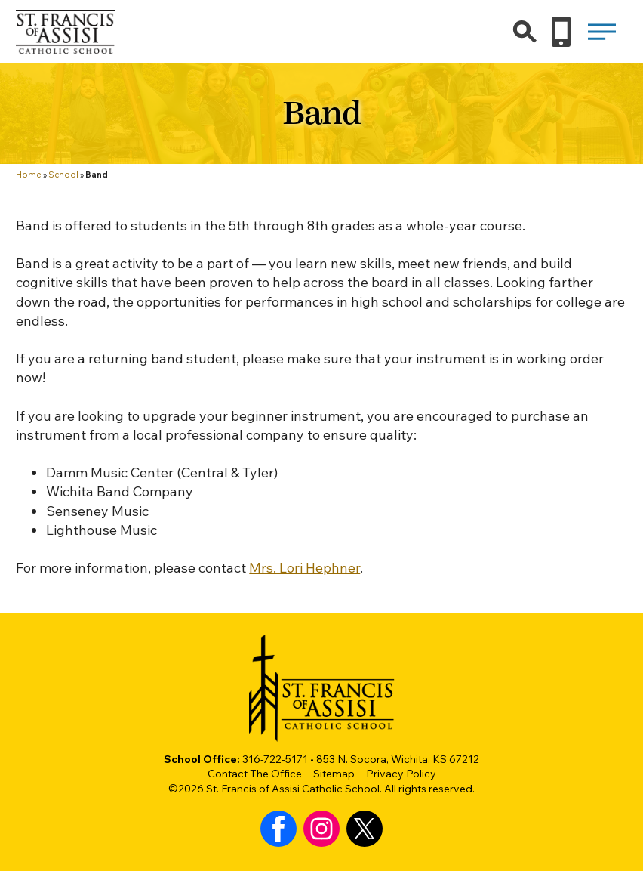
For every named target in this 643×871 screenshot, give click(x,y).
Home (29, 174)
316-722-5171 (275, 759)
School (63, 174)
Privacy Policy (401, 773)
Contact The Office (255, 773)
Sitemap (334, 773)
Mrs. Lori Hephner (304, 567)
